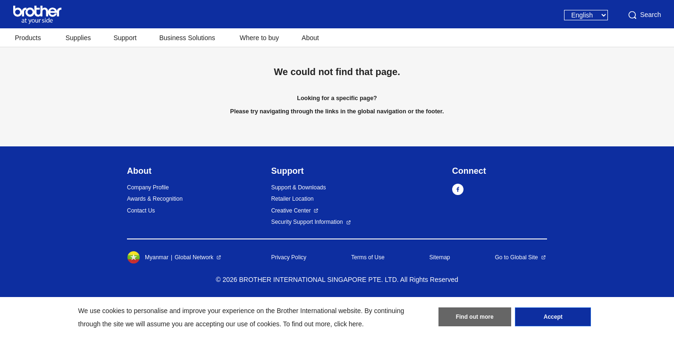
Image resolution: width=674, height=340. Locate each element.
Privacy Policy (288, 257)
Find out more (475, 317)
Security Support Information (307, 222)
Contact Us (141, 210)
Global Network (194, 257)
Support (124, 38)
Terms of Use (368, 257)
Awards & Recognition (155, 199)
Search (644, 15)
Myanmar (147, 257)
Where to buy (259, 38)
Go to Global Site (516, 257)
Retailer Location (292, 199)
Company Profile (148, 187)
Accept (553, 317)
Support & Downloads (298, 187)
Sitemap (440, 257)
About (310, 38)
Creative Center (291, 210)
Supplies (78, 38)
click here (348, 324)
